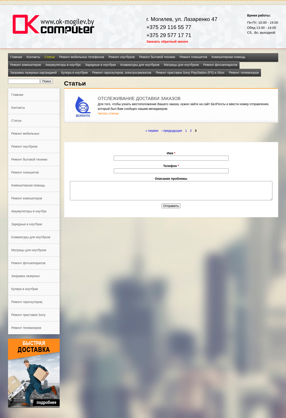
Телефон (171, 166)
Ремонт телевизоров (244, 72)
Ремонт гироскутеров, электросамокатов (121, 72)
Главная (16, 57)
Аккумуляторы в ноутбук (63, 65)
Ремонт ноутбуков (122, 57)
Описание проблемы (171, 178)
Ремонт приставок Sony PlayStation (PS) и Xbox (190, 72)
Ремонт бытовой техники (157, 57)
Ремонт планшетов (193, 57)
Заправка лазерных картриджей (33, 72)
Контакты (33, 57)
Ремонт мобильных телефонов (81, 57)
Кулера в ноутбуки (74, 72)
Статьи (49, 57)
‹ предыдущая (172, 130)
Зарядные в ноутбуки (100, 65)
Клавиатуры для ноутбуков (140, 65)
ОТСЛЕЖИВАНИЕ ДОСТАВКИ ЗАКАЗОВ (139, 98)
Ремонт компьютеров (25, 65)
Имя (171, 153)
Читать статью (108, 113)
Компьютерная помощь (228, 57)
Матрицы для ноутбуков (181, 65)
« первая (151, 130)
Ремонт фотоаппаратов (220, 65)
